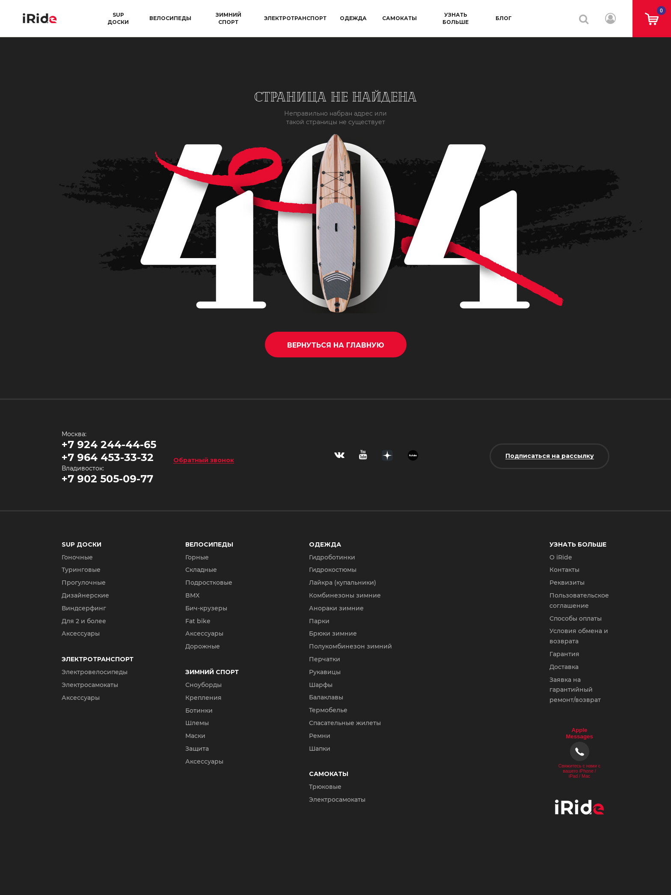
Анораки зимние (336, 608)
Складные (201, 570)
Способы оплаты (575, 618)
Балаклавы (326, 697)
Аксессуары (81, 633)
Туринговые (81, 570)
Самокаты (399, 18)
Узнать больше (455, 18)
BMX (192, 595)
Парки (319, 621)
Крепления (203, 698)
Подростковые (208, 582)
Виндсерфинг (84, 608)
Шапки (319, 748)
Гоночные (77, 557)
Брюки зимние (333, 633)
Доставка (564, 667)
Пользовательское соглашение (579, 601)
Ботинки (199, 710)
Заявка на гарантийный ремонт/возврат (575, 690)
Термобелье (328, 710)
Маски (195, 736)
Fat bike (198, 621)
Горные (197, 557)
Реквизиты (567, 582)
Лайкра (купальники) (342, 582)
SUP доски (118, 18)
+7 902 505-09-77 (107, 479)
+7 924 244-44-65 (109, 444)
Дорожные (202, 646)
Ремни (319, 736)
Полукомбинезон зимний (350, 646)
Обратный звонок (203, 460)
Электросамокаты (90, 685)
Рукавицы (325, 672)
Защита (197, 748)
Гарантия (564, 654)
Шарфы (321, 685)
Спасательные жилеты (345, 723)
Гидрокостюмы (332, 570)
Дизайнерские (85, 595)
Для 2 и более (84, 621)
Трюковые (325, 787)
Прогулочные (84, 582)
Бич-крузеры (206, 608)
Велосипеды (170, 18)
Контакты (564, 570)
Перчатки (324, 659)
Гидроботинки (332, 557)
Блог (504, 18)
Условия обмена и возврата (578, 636)
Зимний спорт (228, 18)
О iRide (560, 557)
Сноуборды (203, 685)
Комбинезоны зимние (345, 595)
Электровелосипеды (95, 672)
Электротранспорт (295, 18)
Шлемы (197, 723)
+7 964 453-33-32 (108, 457)
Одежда (353, 18)
